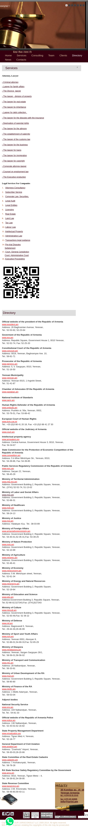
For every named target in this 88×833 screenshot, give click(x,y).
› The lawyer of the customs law (16, 139)
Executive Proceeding (15, 259)
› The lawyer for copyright (13, 161)
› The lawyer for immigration (14, 155)
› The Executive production (14, 177)
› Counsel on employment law (15, 171)
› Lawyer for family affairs (13, 86)
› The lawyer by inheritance (14, 107)
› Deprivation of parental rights (15, 123)
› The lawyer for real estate (14, 102)
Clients (63, 55)
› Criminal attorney (10, 82)
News (8, 59)
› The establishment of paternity (16, 134)
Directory (77, 55)
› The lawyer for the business (15, 145)
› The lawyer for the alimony (14, 128)
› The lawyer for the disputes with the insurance (23, 118)
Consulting (37, 55)
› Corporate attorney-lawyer (14, 166)
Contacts (21, 59)
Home (8, 55)
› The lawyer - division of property (17, 96)
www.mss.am (8, 495)
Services (21, 55)
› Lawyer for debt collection (14, 112)
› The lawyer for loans (11, 150)
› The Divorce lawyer (11, 91)
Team (51, 55)
